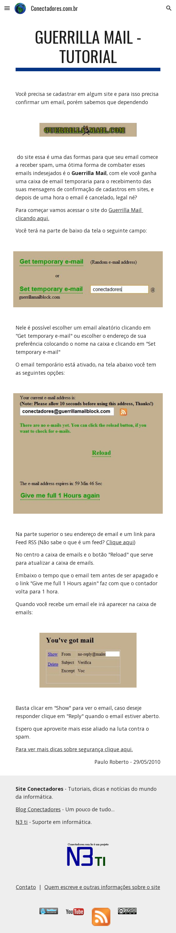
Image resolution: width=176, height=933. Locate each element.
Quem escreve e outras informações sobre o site (102, 886)
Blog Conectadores (38, 809)
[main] (87, 49)
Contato (26, 886)
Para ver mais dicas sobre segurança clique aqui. (74, 749)
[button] (7, 8)
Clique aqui (120, 542)
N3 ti (22, 821)
